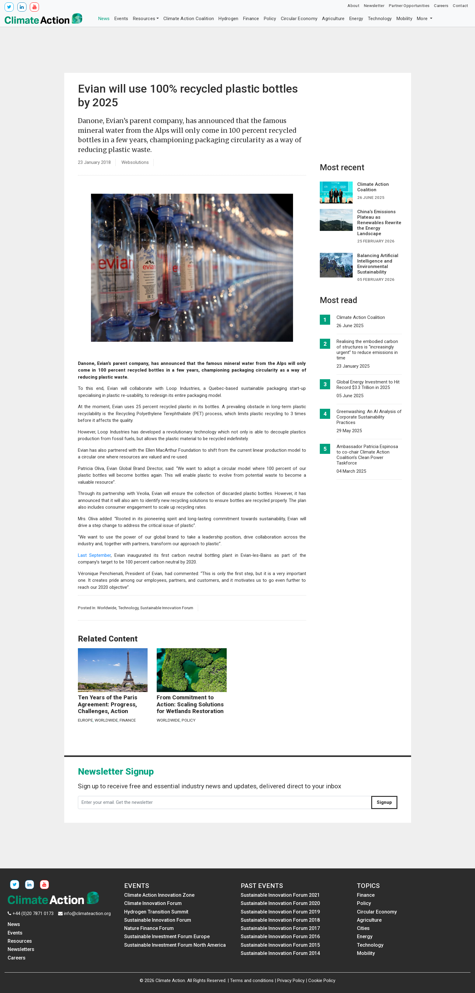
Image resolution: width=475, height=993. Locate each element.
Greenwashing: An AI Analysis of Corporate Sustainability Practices (369, 417)
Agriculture (333, 18)
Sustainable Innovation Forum (166, 607)
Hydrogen (228, 18)
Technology (380, 18)
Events (121, 18)
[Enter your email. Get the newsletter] (225, 802)
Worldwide (106, 607)
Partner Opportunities (409, 5)
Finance (251, 18)
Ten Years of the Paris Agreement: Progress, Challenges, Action (107, 704)
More (423, 18)
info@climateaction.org (87, 913)
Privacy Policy (291, 980)
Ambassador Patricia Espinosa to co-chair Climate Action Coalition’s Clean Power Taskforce (367, 455)
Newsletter (374, 5)
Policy (270, 18)
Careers (441, 5)
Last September (94, 555)
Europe (85, 720)
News (104, 18)
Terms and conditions (252, 980)
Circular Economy (299, 18)
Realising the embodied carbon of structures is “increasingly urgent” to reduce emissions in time (367, 350)
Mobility (404, 18)
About (353, 5)
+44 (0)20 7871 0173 (33, 913)
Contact (460, 5)
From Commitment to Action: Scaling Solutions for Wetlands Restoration (190, 704)
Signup (384, 802)
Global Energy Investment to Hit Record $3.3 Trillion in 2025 (368, 384)
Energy (356, 18)
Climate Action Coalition (188, 18)
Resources (144, 18)
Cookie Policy (321, 980)
